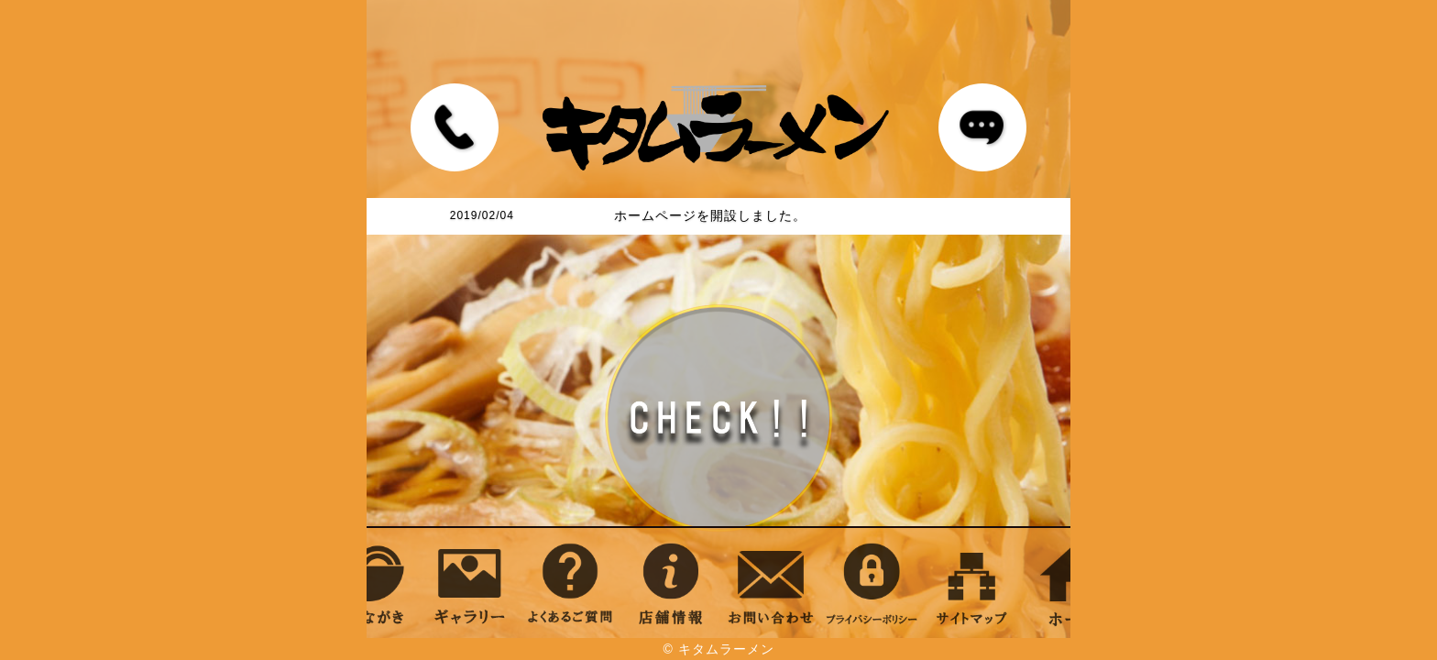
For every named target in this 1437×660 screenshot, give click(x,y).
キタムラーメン (726, 649)
